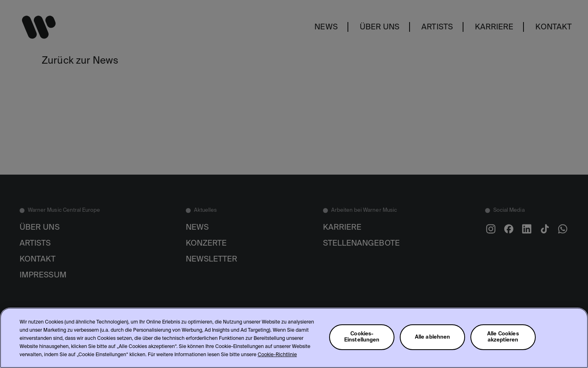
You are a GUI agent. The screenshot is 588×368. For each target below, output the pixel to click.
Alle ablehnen (432, 337)
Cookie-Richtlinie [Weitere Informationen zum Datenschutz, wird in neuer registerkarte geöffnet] (277, 354)
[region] (294, 338)
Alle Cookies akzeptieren (503, 337)
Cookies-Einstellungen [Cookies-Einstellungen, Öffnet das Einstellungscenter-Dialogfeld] (362, 337)
